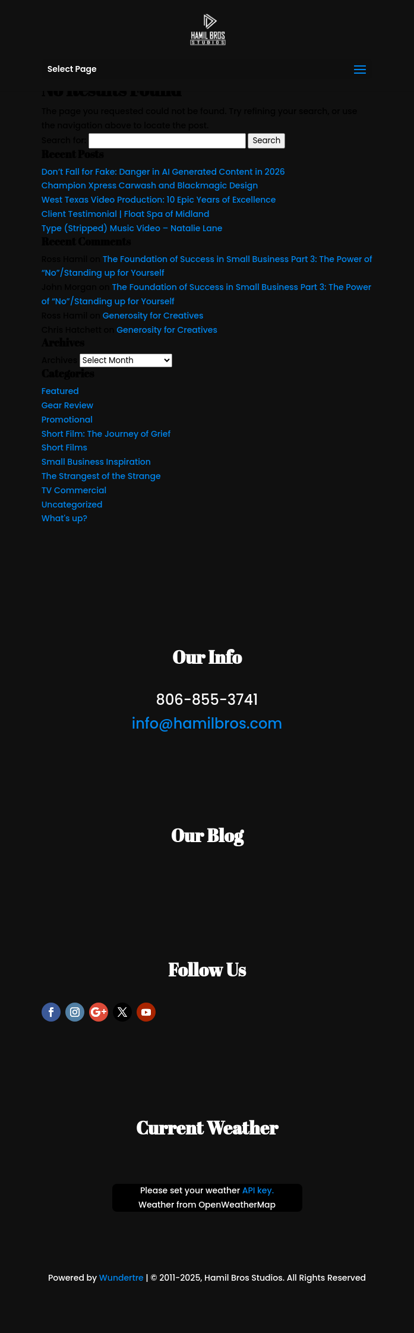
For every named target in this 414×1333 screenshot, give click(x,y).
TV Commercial (74, 490)
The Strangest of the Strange (101, 476)
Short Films (64, 447)
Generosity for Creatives (153, 316)
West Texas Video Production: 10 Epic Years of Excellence (159, 200)
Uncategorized (72, 504)
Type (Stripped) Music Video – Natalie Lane (132, 228)
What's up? (64, 518)
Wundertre (121, 1278)
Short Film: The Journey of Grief (106, 434)
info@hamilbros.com (207, 723)
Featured (60, 391)
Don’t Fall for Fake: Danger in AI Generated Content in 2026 (163, 172)
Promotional (67, 420)
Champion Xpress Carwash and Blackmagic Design (150, 185)
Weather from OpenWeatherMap (207, 1205)
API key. (258, 1190)
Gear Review (67, 405)
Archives (60, 360)
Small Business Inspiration (96, 462)
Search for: (64, 140)
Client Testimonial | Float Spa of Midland (126, 214)
